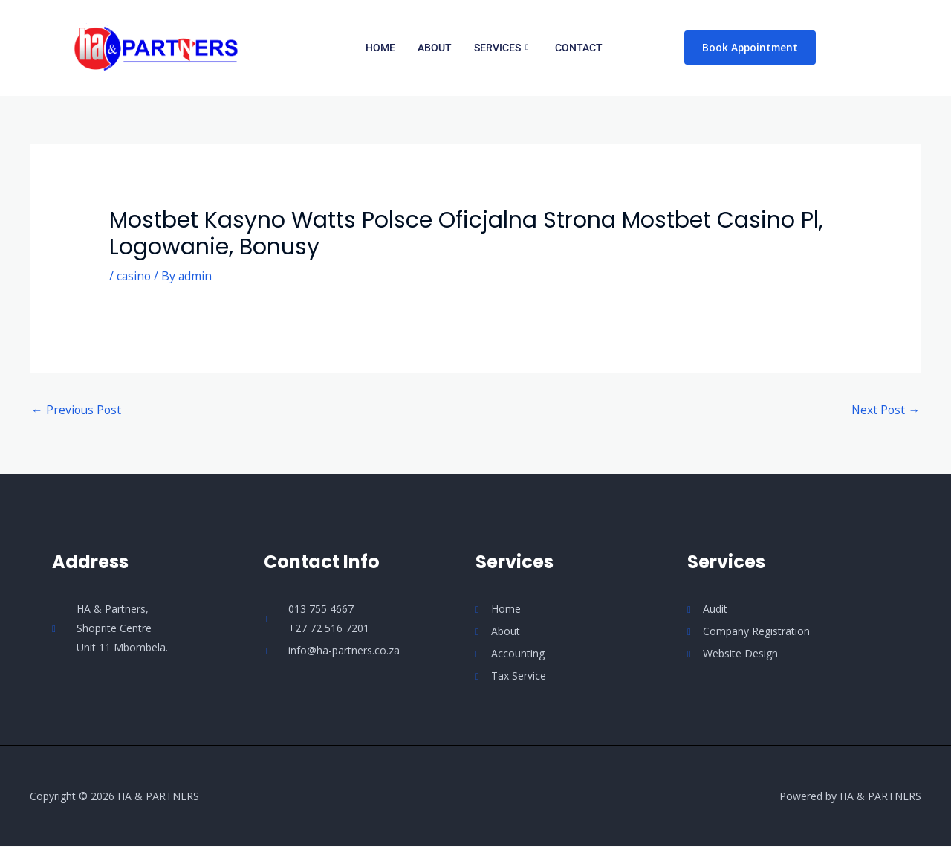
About (435, 48)
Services (501, 47)
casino (134, 276)
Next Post (885, 410)
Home (380, 48)
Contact (579, 48)
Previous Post (77, 410)
